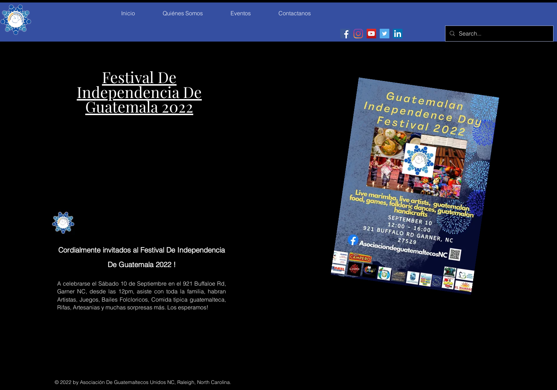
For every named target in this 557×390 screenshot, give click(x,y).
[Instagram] (358, 33)
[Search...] (498, 33)
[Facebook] (345, 33)
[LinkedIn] (397, 33)
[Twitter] (384, 33)
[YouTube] (371, 33)
